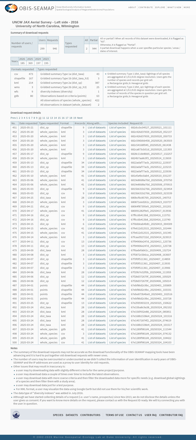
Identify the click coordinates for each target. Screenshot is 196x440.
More (187, 7)
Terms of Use (115, 415)
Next (79, 117)
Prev (13, 117)
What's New (174, 7)
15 (59, 117)
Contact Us (134, 415)
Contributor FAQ (171, 415)
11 (43, 117)
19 (74, 117)
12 (47, 117)
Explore (160, 7)
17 (67, 117)
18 (70, 117)
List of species (117, 127)
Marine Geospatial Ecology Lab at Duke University (92, 437)
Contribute (146, 7)
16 (63, 117)
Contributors (90, 415)
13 (51, 117)
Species (58, 415)
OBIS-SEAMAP (36, 8)
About (132, 7)
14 (55, 117)
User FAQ (151, 415)
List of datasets (97, 127)
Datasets (72, 415)
